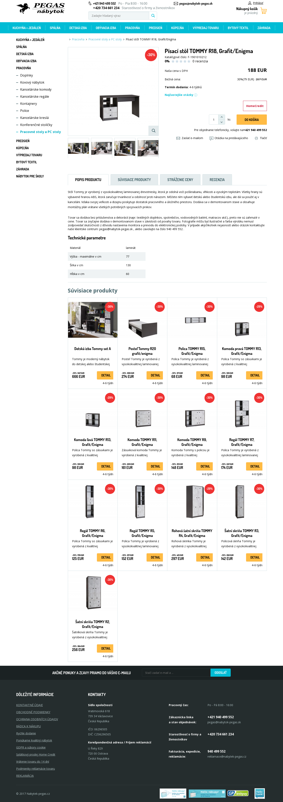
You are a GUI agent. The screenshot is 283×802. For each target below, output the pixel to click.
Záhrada (264, 28)
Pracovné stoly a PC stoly (40, 132)
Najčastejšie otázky (181, 95)
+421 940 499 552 (104, 3)
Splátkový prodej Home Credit (35, 754)
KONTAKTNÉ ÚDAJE (29, 705)
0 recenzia (200, 61)
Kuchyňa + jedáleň (27, 28)
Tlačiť (261, 138)
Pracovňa (132, 28)
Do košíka (252, 120)
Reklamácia (25, 776)
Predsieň (155, 28)
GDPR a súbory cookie (31, 747)
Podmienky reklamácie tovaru (35, 769)
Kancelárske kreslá (34, 117)
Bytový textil (238, 28)
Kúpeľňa (177, 28)
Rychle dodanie (26, 733)
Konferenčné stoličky (36, 125)
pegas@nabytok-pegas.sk (196, 3)
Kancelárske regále (34, 96)
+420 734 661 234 (221, 734)
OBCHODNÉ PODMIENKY (33, 712)
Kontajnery (28, 103)
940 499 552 (216, 751)
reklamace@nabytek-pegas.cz (227, 756)
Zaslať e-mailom (189, 138)
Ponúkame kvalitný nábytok (34, 740)
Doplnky (26, 75)
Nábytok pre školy (30, 176)
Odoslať (221, 673)
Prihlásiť (255, 3)
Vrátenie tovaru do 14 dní (32, 761)
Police (24, 110)
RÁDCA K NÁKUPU (28, 726)
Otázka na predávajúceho (229, 138)
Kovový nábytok (32, 82)
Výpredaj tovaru (206, 28)
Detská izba (78, 28)
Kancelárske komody (35, 89)
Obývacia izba (106, 28)
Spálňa (55, 28)
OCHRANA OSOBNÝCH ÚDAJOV (37, 719)
